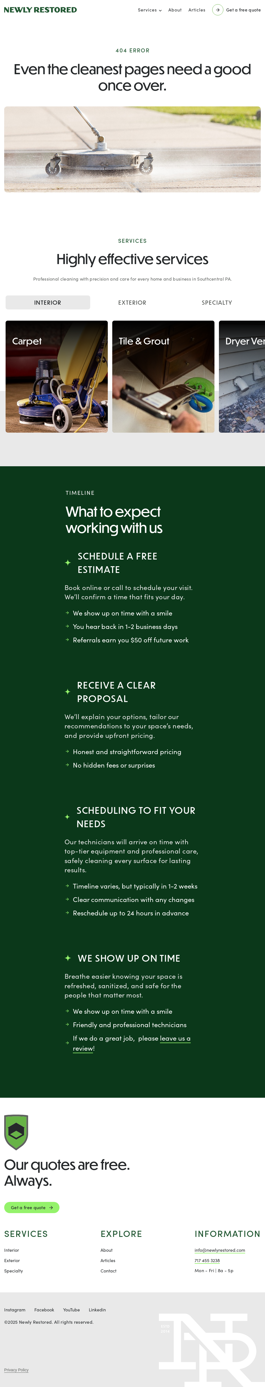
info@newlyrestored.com (220, 1250)
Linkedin (97, 1310)
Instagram (14, 1310)
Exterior (132, 302)
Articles (197, 10)
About (175, 10)
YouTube (71, 1310)
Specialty (217, 302)
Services (147, 10)
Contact (108, 1271)
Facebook (44, 1310)
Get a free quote (28, 1207)
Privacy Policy (16, 1370)
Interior (47, 302)
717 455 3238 (207, 1260)
